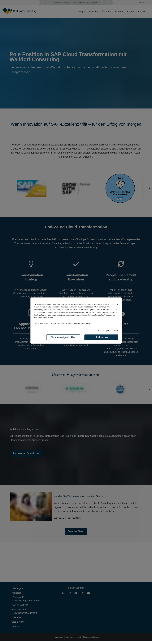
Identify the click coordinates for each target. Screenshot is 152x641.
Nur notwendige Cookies (63, 337)
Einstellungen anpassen (108, 331)
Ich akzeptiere (101, 337)
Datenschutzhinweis (84, 323)
